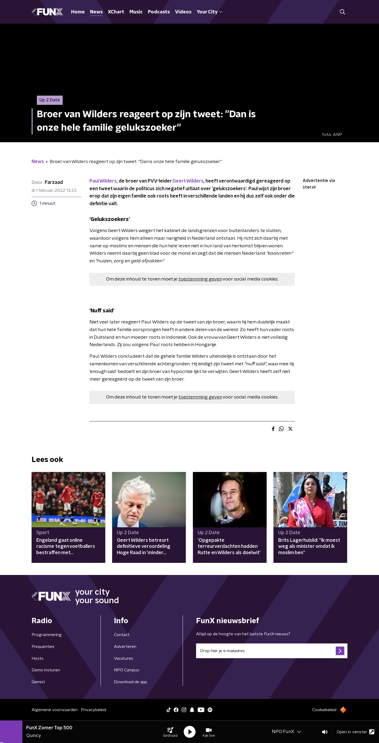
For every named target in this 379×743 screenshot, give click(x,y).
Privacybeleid (93, 710)
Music (136, 12)
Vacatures (123, 658)
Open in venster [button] (355, 731)
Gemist (38, 682)
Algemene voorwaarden (55, 710)
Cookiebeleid (324, 710)
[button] (170, 732)
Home (78, 12)
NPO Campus (126, 670)
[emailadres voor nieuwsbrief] (271, 650)
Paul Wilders (103, 181)
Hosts (37, 658)
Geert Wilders (187, 181)
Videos (183, 12)
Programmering (47, 635)
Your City (209, 12)
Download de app (130, 682)
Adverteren (125, 646)
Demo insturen (46, 670)
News (96, 12)
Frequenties (43, 646)
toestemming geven (200, 279)
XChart (116, 12)
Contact (121, 635)
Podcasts (159, 12)
